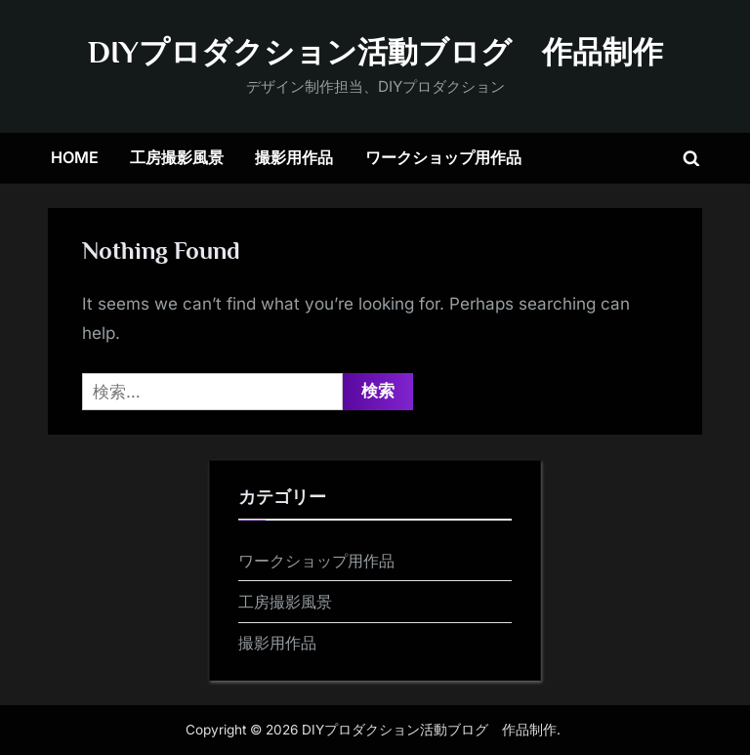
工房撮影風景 (177, 157)
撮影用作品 (294, 157)
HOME (75, 157)
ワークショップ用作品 (443, 157)
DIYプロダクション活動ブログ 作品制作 (375, 52)
